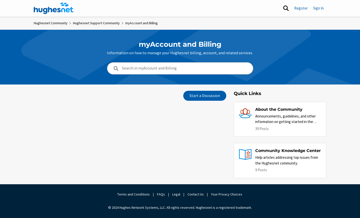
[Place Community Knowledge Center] (288, 151)
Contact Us (196, 194)
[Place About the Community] (288, 109)
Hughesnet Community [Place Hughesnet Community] (51, 23)
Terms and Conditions (133, 194)
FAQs (161, 194)
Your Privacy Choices (227, 194)
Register (301, 8)
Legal (176, 194)
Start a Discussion (205, 95)
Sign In (318, 8)
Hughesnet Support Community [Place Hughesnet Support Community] (96, 23)
